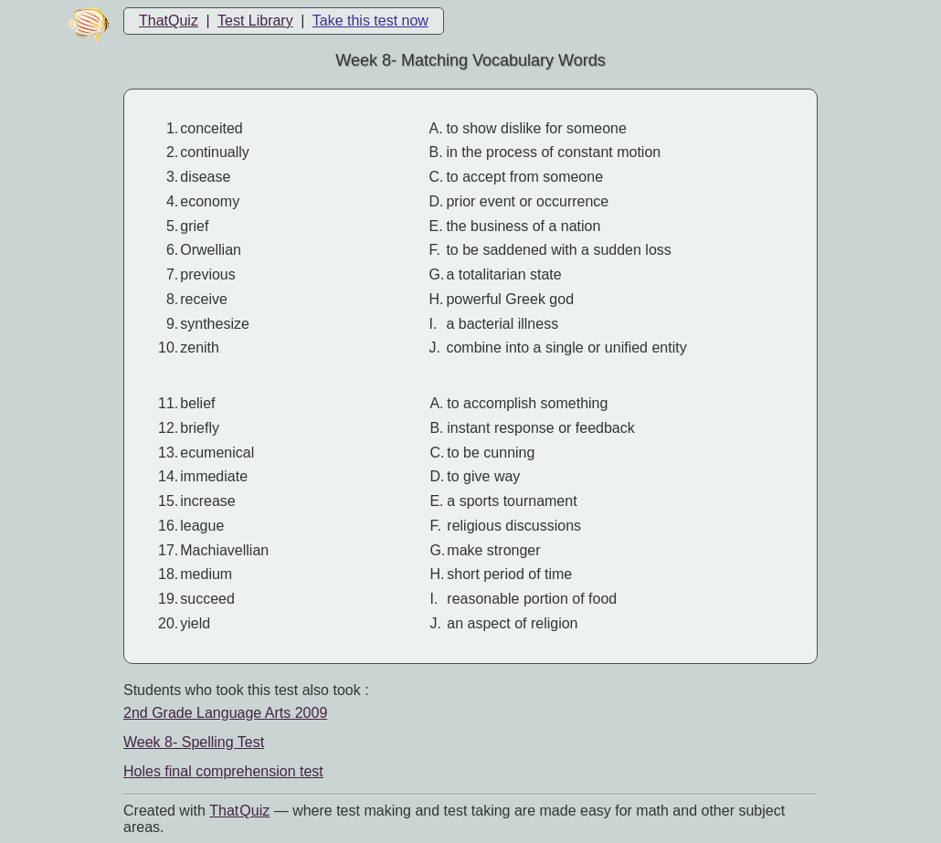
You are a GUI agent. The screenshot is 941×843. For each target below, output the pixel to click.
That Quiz (239, 810)
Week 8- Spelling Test (193, 742)
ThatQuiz (168, 20)
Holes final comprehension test (223, 771)
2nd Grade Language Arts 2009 (225, 713)
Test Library (255, 20)
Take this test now (370, 20)
